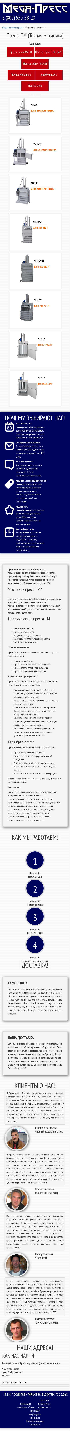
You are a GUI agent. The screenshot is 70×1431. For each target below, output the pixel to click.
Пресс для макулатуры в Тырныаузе (35, 1414)
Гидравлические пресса (12, 27)
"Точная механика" (21, 75)
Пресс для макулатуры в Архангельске (44, 1404)
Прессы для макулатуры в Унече (25, 1405)
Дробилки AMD (49, 75)
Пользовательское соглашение (34, 1423)
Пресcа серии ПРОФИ (35, 64)
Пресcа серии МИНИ (21, 52)
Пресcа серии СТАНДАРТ (48, 52)
